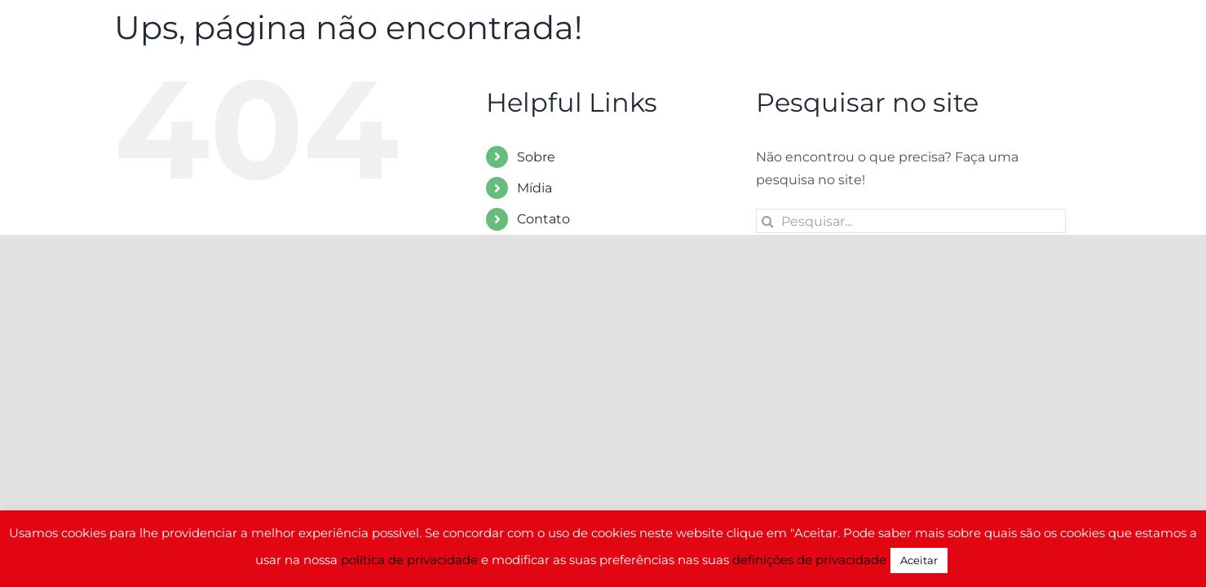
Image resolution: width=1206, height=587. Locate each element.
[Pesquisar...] (911, 221)
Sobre (536, 157)
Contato (543, 219)
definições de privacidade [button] (809, 559)
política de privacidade (409, 559)
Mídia (534, 188)
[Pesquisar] (768, 221)
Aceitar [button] (919, 560)
